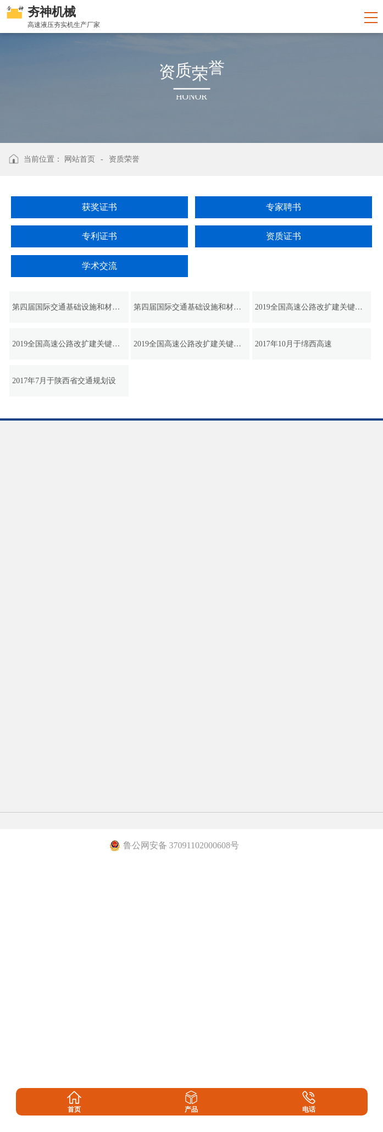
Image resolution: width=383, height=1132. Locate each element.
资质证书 (283, 236)
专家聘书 (283, 207)
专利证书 (99, 236)
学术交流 (99, 265)
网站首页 (79, 159)
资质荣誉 (124, 159)
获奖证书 (99, 207)
